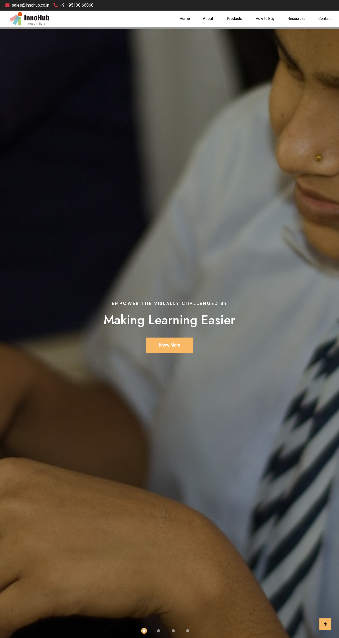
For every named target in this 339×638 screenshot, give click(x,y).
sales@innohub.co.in (27, 5)
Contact (325, 18)
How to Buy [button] (265, 18)
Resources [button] (296, 18)
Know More (169, 345)
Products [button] (235, 18)
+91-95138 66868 (73, 5)
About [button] (208, 18)
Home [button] (185, 18)
